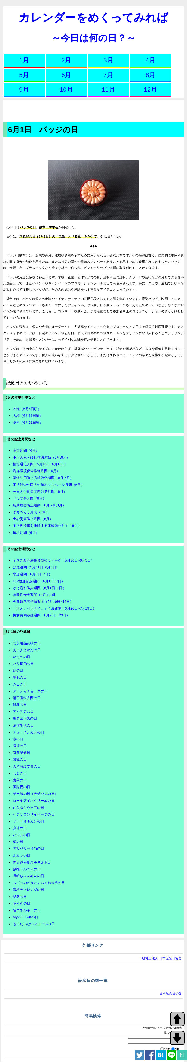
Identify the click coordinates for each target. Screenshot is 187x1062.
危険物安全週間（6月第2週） (35, 595)
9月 (24, 89)
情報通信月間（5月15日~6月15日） (40, 464)
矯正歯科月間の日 (27, 698)
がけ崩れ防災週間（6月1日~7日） (39, 588)
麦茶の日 (20, 780)
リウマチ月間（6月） (29, 498)
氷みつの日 (21, 855)
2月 (66, 60)
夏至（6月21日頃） (28, 422)
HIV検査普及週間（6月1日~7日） (39, 581)
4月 (151, 60)
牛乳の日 (20, 677)
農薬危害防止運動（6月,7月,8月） (39, 505)
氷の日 (18, 739)
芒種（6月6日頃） (27, 409)
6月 (66, 75)
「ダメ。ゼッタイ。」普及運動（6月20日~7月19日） (54, 608)
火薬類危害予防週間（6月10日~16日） (43, 601)
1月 (24, 60)
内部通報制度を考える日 (32, 862)
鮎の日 (18, 670)
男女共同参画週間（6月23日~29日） (41, 615)
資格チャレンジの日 (28, 889)
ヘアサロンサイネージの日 (34, 814)
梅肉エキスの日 (25, 718)
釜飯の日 (20, 897)
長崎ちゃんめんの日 (28, 876)
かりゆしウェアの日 (28, 808)
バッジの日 (21, 835)
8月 (151, 75)
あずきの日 (21, 903)
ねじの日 (20, 773)
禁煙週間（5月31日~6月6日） (36, 567)
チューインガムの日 (28, 732)
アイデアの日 (23, 711)
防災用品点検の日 (27, 643)
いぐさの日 (21, 657)
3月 (108, 60)
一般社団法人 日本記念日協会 (160, 958)
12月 (150, 89)
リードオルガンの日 (28, 821)
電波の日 (20, 746)
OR (177, 1049)
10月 (66, 89)
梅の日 (18, 842)
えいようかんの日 (27, 650)
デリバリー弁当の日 (28, 848)
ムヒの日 (20, 684)
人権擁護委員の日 (27, 766)
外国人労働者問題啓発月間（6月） (40, 492)
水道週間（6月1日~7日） (32, 574)
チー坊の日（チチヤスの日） (35, 794)
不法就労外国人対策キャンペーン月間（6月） (48, 485)
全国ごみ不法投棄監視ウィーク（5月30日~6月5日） (53, 560)
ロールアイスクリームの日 (34, 800)
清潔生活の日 (23, 725)
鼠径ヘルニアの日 (27, 869)
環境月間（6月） (26, 533)
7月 (108, 75)
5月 (24, 75)
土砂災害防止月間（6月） (33, 519)
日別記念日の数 (170, 993)
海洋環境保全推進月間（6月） (36, 471)
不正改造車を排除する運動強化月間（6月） (47, 526)
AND (167, 1049)
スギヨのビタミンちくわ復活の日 (39, 883)
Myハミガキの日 (25, 917)
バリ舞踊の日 (23, 664)
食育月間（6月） (26, 450)
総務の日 (20, 705)
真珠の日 (20, 828)
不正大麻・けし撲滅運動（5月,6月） (41, 457)
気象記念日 (21, 753)
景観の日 (20, 759)
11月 (108, 89)
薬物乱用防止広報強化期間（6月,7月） (43, 478)
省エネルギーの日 (27, 910)
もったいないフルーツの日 (34, 924)
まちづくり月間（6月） (31, 512)
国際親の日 (21, 787)
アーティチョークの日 (30, 691)
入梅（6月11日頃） (28, 416)
